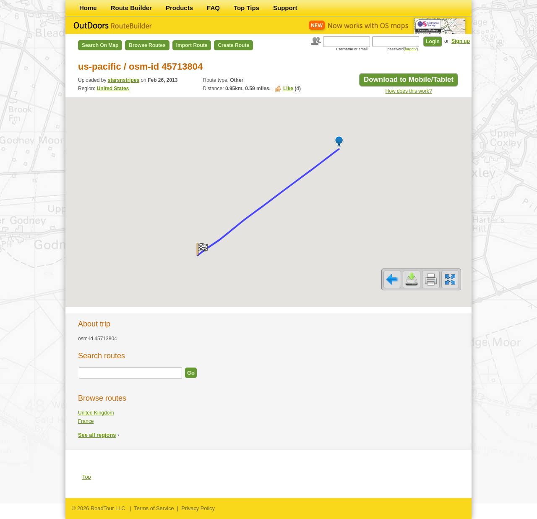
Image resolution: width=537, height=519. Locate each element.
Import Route (192, 45)
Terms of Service (154, 508)
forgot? (411, 49)
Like (288, 88)
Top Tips (246, 7)
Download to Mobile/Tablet (409, 79)
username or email (352, 49)
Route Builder (131, 7)
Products (179, 7)
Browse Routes (147, 45)
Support (285, 7)
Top (86, 477)
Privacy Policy (198, 508)
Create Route (233, 45)
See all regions (97, 435)
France (86, 421)
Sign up (460, 41)
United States (113, 88)
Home (88, 7)
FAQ (213, 7)
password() (402, 49)
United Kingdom (96, 413)
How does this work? (409, 91)
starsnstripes (123, 80)
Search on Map (100, 45)
